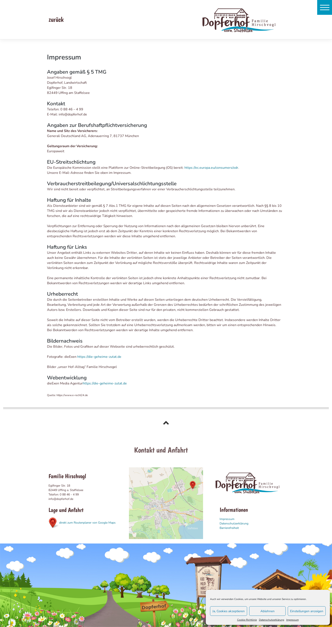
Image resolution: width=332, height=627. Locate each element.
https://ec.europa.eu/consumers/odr (211, 167)
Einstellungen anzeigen (306, 611)
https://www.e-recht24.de (72, 395)
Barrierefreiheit (229, 528)
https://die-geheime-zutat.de (99, 356)
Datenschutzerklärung (271, 620)
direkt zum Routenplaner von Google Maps (82, 523)
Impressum (292, 620)
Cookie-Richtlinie (247, 620)
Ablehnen (267, 611)
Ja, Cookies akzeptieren (228, 611)
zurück (56, 19)
